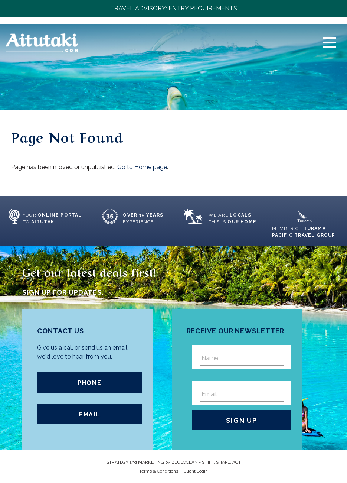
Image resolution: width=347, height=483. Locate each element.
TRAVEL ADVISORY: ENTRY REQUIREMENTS (173, 8)
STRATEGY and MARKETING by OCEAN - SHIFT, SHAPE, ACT (174, 462)
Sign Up (241, 420)
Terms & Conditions (158, 471)
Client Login (196, 471)
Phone (89, 382)
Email (89, 414)
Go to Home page (142, 167)
